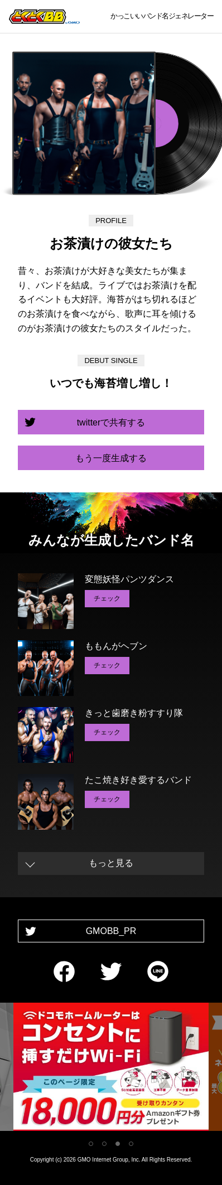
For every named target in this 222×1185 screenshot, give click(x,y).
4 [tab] (131, 1143)
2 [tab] (104, 1143)
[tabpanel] (111, 1069)
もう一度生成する (111, 458)
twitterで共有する (111, 422)
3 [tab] (117, 1143)
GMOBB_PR (111, 931)
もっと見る (111, 863)
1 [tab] (91, 1143)
